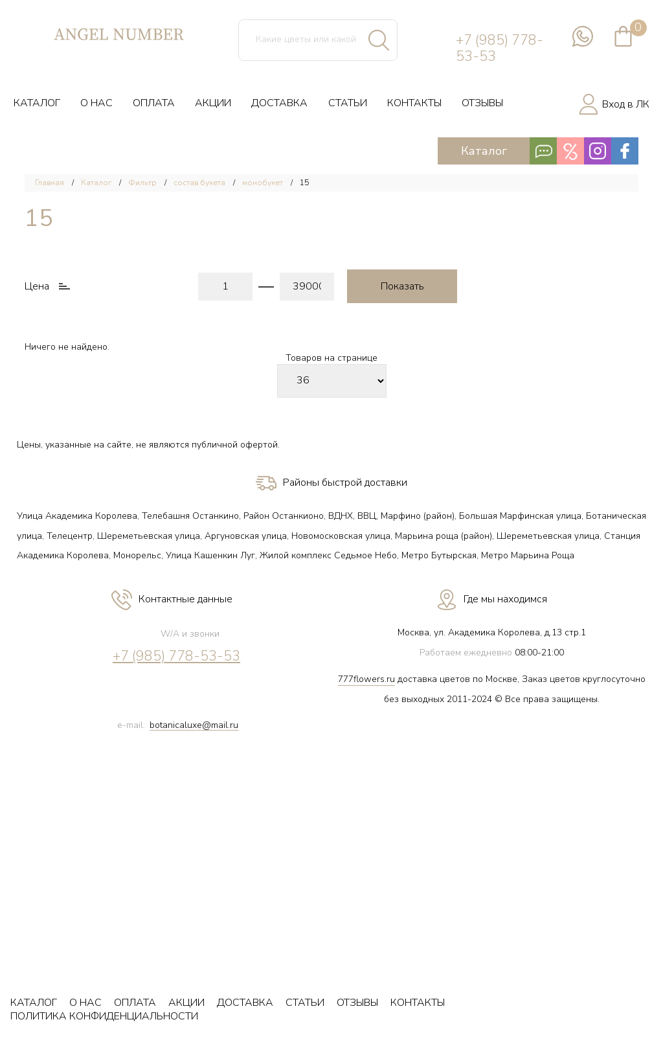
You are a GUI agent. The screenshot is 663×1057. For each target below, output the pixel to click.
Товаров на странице (331, 358)
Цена (37, 286)
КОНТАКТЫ (414, 103)
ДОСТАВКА (279, 103)
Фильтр (142, 182)
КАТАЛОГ (37, 103)
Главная (49, 182)
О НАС (96, 103)
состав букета (199, 182)
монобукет (262, 182)
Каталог (550, 151)
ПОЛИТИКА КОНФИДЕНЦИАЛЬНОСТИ (104, 1016)
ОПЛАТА (154, 103)
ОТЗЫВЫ (482, 103)
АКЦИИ (213, 103)
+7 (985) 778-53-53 (499, 48)
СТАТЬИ (347, 103)
